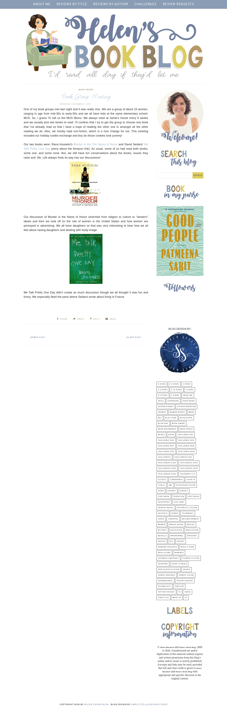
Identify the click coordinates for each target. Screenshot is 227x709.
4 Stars (190, 390)
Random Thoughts (167, 547)
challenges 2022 (167, 463)
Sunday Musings (166, 575)
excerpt (171, 491)
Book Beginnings (167, 429)
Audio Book (188, 401)
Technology (164, 586)
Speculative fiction (168, 570)
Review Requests (178, 4)
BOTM (171, 435)
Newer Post (38, 337)
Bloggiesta (186, 418)
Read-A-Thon (187, 547)
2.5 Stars (174, 384)
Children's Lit (187, 474)
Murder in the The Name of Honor (96, 144)
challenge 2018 (186, 446)
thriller (179, 586)
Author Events (166, 407)
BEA (160, 418)
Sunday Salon (186, 575)
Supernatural (165, 581)
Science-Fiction (190, 558)
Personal (192, 536)
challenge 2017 (166, 446)
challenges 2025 (189, 468)
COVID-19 (190, 480)
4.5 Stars (163, 395)
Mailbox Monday (190, 519)
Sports (186, 570)
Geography (164, 502)
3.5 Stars (163, 390)
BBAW (191, 412)
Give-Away (179, 502)
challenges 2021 (183, 457)
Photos (162, 541)
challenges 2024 (167, 468)
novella (162, 536)
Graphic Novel (166, 508)
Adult (161, 401)
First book (164, 497)
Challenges (146, 4)
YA (186, 598)
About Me (41, 4)
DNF (171, 485)
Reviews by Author (110, 4)
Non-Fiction (192, 530)
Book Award (178, 423)
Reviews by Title (72, 4)
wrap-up (176, 598)
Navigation (176, 530)
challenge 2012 (166, 440)
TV (179, 592)
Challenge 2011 (185, 435)
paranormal (177, 536)
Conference (176, 480)
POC (171, 541)
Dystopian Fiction (185, 485)
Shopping (163, 564)
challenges (164, 457)
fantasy (184, 491)
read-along (164, 553)
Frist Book (193, 497)
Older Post (133, 337)
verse (187, 592)
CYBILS (161, 485)
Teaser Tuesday (185, 581)
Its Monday (188, 513)
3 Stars (187, 384)
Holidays (163, 513)
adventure (173, 401)
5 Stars (175, 395)
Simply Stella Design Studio (149, 704)
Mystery (162, 530)
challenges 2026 (167, 474)
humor (174, 513)
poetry (180, 541)
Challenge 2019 (166, 452)
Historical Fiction (187, 508)
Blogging (163, 423)
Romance (179, 553)
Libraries (173, 519)
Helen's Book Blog (96, 704)
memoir (162, 525)
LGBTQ (161, 519)
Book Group (86, 89)
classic (162, 480)
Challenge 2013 (186, 440)
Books (161, 435)
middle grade (176, 525)
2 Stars (162, 384)
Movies (191, 525)
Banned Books (177, 412)
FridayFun (178, 497)
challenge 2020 (186, 452)
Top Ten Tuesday (166, 592)
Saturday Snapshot (168, 558)
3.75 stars (176, 390)
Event (161, 491)
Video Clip (163, 598)
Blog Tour (171, 418)
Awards (162, 412)
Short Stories (179, 564)
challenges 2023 (189, 463)
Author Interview (186, 407)
